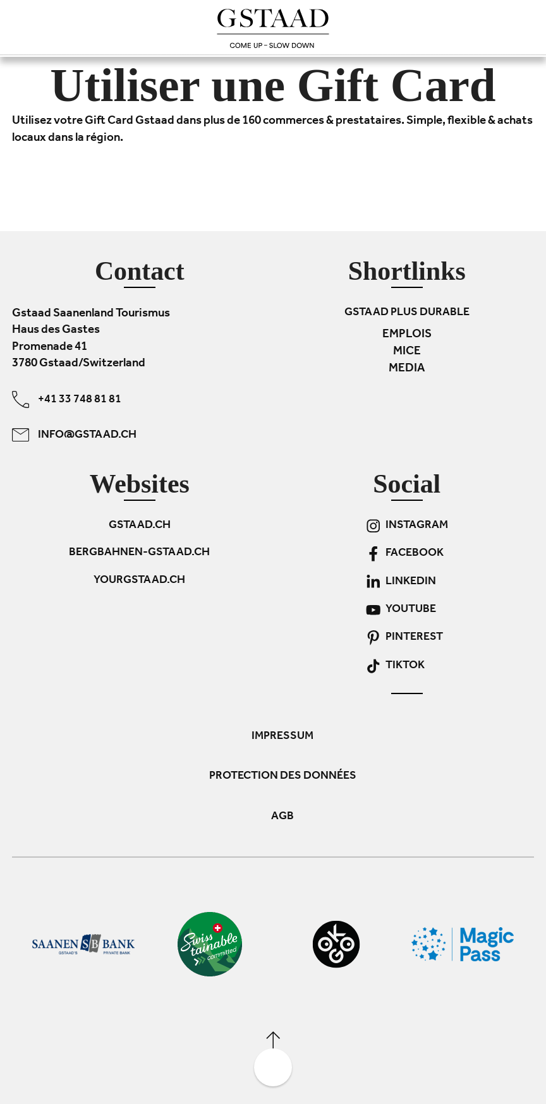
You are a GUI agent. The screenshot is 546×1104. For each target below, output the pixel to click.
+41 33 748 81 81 (66, 399)
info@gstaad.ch (74, 434)
